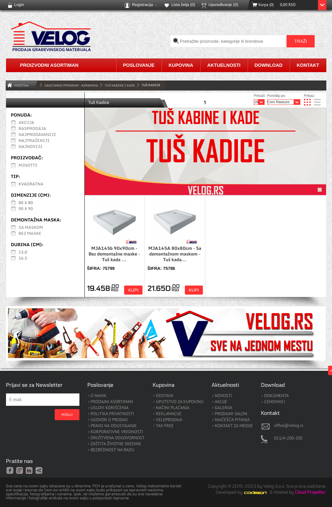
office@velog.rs (288, 425)
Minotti (28, 166)
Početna (21, 85)
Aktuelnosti (224, 65)
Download (269, 65)
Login (19, 4)
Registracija (142, 4)
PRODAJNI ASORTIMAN (112, 401)
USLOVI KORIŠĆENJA (110, 407)
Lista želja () (183, 4)
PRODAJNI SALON (231, 413)
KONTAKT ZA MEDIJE (234, 426)
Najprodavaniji (37, 135)
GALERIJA (223, 407)
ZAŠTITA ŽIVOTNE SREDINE (116, 444)
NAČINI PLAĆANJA (172, 407)
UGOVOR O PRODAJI (109, 419)
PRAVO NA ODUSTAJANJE (114, 426)
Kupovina (181, 65)
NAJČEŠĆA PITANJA (232, 419)
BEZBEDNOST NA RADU (112, 450)
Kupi (133, 290)
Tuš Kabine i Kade (120, 85)
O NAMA (98, 395)
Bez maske (30, 234)
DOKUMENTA (276, 395)
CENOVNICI (274, 401)
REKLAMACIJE (169, 413)
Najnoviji (31, 147)
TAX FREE (165, 426)
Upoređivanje (223, 4)
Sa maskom (31, 228)
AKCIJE (221, 401)
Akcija (26, 123)
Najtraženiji (34, 141)
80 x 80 (26, 203)
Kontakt (308, 65)
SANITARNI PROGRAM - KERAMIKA (71, 85)
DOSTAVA (164, 395)
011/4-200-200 (288, 438)
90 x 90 (26, 209)
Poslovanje (139, 65)
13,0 (23, 252)
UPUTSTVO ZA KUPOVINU (179, 401)
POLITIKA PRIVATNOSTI (112, 413)
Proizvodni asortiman (49, 65)
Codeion (260, 492)
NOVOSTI (223, 395)
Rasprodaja (32, 129)
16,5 (23, 259)
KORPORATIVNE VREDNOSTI (117, 432)
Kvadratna (31, 184)
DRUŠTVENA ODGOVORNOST (118, 438)
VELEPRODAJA (169, 419)
